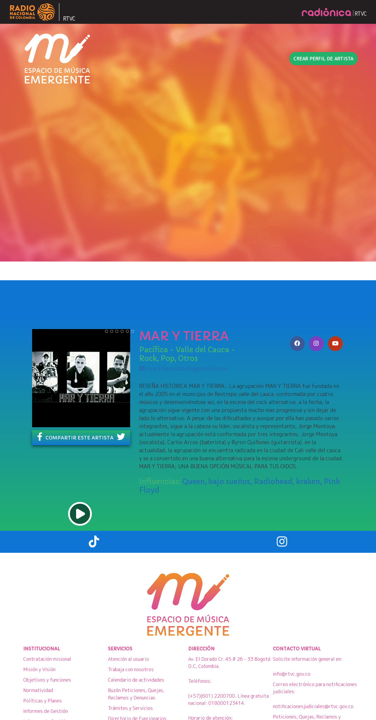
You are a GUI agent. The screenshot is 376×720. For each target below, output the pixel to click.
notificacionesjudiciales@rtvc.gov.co (313, 706)
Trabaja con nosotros (131, 669)
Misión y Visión (39, 669)
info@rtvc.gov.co (291, 674)
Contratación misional (47, 659)
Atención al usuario (128, 659)
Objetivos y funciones (47, 680)
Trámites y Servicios (130, 708)
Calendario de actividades (136, 680)
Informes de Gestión (45, 711)
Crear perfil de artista (323, 58)
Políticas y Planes (42, 700)
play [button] (79, 513)
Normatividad (38, 690)
